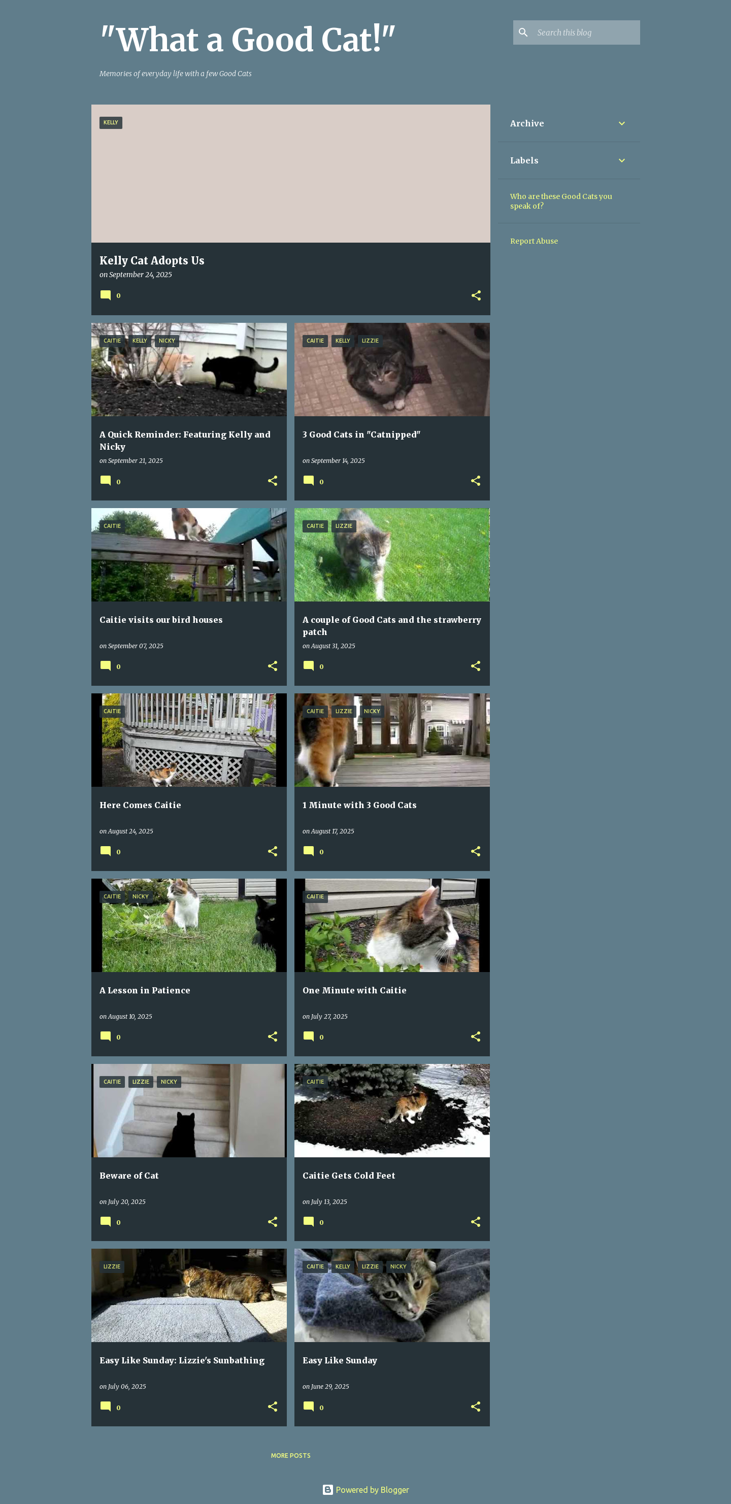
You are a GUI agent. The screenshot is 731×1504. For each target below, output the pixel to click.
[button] (476, 296)
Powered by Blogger (365, 1489)
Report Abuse (534, 241)
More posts (291, 1455)
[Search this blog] (587, 32)
